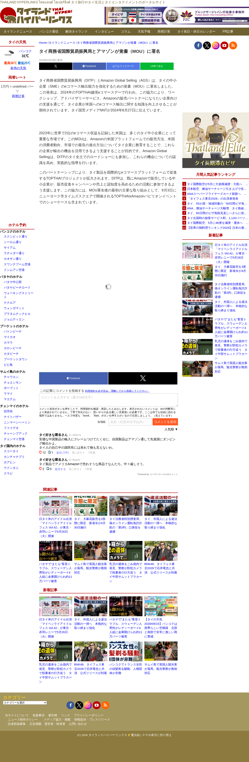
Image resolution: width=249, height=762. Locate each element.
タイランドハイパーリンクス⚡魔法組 (114, 735)
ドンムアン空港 (14, 269)
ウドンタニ (11, 467)
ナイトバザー (13, 416)
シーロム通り (13, 242)
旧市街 (8, 411)
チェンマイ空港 (14, 439)
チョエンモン (13, 382)
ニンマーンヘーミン (17, 422)
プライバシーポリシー (89, 715)
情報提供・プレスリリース (92, 719)
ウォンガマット (14, 308)
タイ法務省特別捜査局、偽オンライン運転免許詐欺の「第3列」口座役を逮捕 (231, 290)
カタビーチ (11, 353)
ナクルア (10, 302)
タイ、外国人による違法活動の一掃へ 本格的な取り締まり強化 (160, 523)
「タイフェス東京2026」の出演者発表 (212, 198)
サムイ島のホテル (12, 371)
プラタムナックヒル (17, 313)
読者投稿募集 (17, 723)
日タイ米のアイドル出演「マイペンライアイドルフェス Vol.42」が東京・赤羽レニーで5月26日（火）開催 (55, 527)
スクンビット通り (16, 236)
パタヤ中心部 (13, 282)
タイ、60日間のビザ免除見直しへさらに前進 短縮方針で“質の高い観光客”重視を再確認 (218, 213)
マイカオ (10, 337)
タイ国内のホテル (12, 446)
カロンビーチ (13, 348)
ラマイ (8, 393)
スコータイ (11, 451)
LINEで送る (157, 66)
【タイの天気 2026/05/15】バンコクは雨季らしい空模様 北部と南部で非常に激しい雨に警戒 (160, 628)
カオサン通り (13, 258)
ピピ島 (8, 364)
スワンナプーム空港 (17, 264)
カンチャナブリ (14, 456)
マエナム (10, 399)
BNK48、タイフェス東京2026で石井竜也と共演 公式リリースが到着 (160, 568)
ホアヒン (10, 462)
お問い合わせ (78, 723)
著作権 (52, 715)
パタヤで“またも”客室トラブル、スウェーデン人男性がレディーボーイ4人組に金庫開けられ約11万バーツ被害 (55, 572)
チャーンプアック (16, 433)
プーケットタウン (16, 359)
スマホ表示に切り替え (157, 735)
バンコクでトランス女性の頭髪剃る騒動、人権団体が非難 (125, 669)
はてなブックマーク (123, 66)
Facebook (89, 66)
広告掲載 (35, 723)
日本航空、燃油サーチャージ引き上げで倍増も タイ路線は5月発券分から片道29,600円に (218, 188)
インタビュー (104, 31)
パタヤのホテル (11, 276)
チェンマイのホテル (14, 406)
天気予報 (144, 31)
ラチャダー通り (14, 253)
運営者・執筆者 (54, 723)
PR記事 (228, 31)
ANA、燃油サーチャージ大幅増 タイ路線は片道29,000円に (218, 208)
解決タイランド (76, 31)
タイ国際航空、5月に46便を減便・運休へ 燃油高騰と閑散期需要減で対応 (218, 222)
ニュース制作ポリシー (23, 719)
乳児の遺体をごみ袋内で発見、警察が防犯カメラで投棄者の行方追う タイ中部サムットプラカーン (125, 572)
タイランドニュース (18, 31)
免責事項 (38, 715)
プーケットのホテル (14, 326)
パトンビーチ (13, 331)
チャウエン (11, 377)
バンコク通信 (48, 31)
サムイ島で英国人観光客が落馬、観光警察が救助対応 (90, 568)
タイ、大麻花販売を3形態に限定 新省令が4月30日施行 (90, 523)
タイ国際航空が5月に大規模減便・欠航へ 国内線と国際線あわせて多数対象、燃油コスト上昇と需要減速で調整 (218, 184)
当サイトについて (17, 715)
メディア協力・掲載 (57, 719)
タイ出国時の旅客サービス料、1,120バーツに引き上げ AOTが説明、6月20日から (218, 218)
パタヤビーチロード (17, 287)
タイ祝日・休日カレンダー (196, 31)
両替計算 (164, 31)
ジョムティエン (14, 319)
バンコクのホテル (12, 231)
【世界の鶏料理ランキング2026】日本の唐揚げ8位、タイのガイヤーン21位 (218, 227)
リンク (65, 715)
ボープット (11, 388)
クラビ (8, 473)
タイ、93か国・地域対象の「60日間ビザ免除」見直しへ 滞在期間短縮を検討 (218, 203)
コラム (126, 31)
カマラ (8, 342)
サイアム (10, 247)
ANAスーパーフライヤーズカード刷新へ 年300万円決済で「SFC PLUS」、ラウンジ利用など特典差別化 (218, 193)
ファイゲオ (11, 428)
